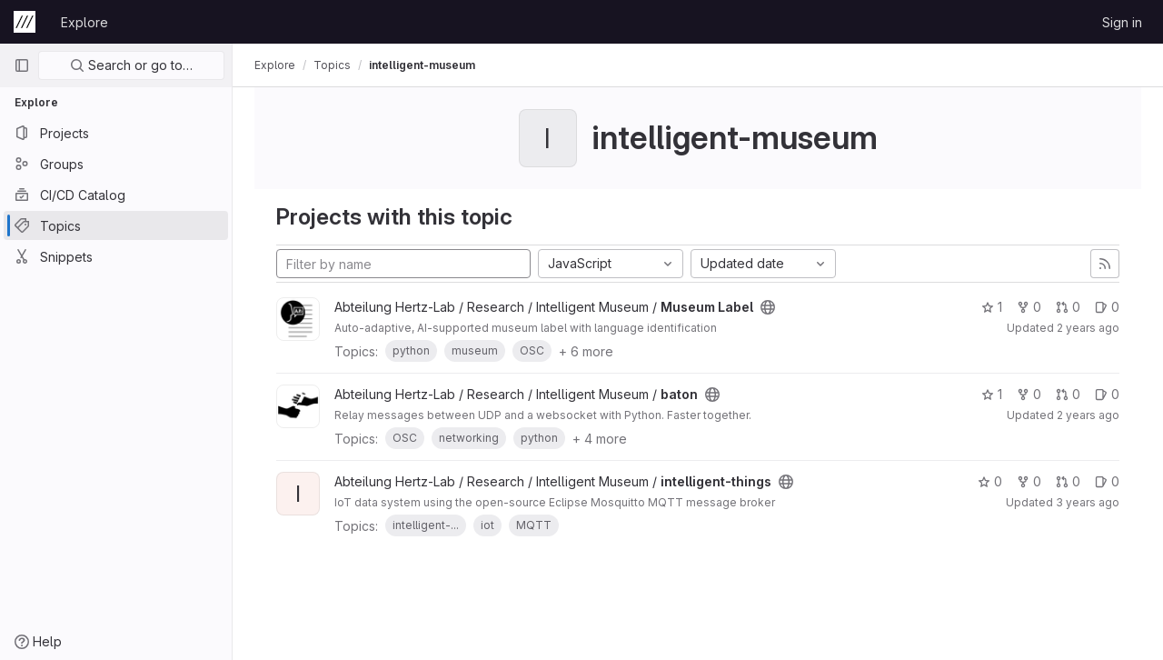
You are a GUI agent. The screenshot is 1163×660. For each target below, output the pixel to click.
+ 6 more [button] (586, 351)
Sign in (1122, 22)
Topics (332, 65)
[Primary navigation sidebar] (21, 65)
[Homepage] (24, 21)
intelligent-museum (422, 65)
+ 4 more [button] (599, 438)
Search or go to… (131, 65)
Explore (84, 22)
